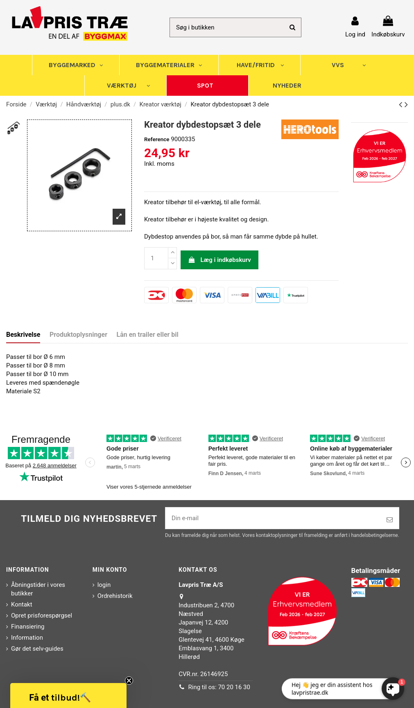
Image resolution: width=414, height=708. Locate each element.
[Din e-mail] (272, 518)
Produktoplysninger (78, 334)
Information (27, 637)
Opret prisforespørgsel (41, 615)
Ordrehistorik (115, 596)
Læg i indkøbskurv (219, 260)
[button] (68, 695)
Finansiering (27, 626)
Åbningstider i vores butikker (38, 589)
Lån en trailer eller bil (148, 334)
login (104, 584)
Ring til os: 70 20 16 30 (219, 687)
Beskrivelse (23, 334)
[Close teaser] (129, 680)
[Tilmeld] (389, 520)
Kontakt (21, 604)
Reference (157, 139)
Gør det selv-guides (37, 648)
